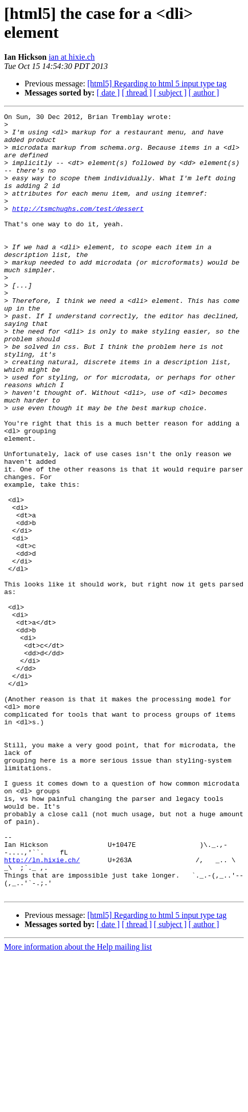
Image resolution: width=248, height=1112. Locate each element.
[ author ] (204, 92)
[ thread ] (137, 92)
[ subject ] (170, 92)
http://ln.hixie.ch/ (42, 1009)
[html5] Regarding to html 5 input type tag (157, 83)
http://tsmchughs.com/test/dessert (78, 228)
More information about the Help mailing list (78, 1103)
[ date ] (108, 92)
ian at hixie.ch (72, 57)
